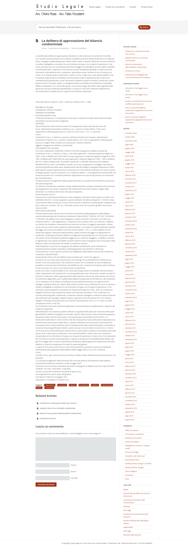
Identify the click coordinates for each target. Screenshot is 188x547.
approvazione (50, 385)
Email (73, 471)
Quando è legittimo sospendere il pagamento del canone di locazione (138, 110)
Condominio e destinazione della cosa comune (57, 403)
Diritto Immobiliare (79, 48)
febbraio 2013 (130, 366)
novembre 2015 (131, 248)
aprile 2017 (129, 202)
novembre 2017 (131, 183)
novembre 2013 (131, 332)
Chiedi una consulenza (115, 7)
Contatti (132, 7)
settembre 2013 (131, 339)
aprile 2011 (129, 381)
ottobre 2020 (130, 137)
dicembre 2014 (130, 286)
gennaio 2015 (130, 282)
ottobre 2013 (130, 335)
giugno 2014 (129, 305)
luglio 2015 (129, 259)
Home (44, 48)
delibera (95, 385)
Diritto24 (126, 506)
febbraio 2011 (130, 389)
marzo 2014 (129, 316)
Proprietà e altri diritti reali (135, 456)
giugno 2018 (129, 160)
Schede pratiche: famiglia (134, 467)
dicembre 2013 (130, 328)
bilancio (73, 385)
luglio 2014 (129, 301)
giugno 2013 (129, 351)
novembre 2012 (131, 378)
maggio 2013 (130, 355)
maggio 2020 (130, 152)
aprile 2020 (129, 156)
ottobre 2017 (130, 186)
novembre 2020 (131, 133)
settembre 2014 (131, 297)
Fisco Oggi (127, 510)
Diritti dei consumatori (133, 438)
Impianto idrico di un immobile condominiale (56, 408)
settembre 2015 (131, 255)
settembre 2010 (131, 408)
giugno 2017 (129, 194)
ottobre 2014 (130, 293)
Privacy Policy (146, 7)
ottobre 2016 (130, 225)
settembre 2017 (131, 190)
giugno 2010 (129, 419)
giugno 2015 (129, 263)
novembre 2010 (131, 400)
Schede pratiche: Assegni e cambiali (138, 463)
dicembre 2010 (130, 397)
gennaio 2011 (130, 393)
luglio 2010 (129, 416)
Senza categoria (131, 471)
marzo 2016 (129, 236)
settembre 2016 (131, 229)
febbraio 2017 (130, 209)
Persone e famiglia (132, 452)
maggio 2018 (130, 164)
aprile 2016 (129, 232)
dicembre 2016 (130, 217)
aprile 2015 (129, 271)
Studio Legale (95, 7)
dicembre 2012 (130, 374)
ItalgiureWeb (128, 527)
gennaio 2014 (130, 324)
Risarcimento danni (132, 460)
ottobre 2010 (130, 404)
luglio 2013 (129, 347)
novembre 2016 (131, 221)
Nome (74, 465)
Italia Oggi (127, 531)
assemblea (62, 385)
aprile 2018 (129, 167)
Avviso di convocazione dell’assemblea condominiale (59, 413)
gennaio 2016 (130, 244)
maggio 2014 (130, 309)
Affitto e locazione (131, 430)
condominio (84, 385)
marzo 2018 (129, 171)
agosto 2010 (129, 412)
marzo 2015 (129, 274)
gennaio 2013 (130, 370)
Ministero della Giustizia (132, 535)
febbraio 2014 (130, 320)
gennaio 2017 (130, 213)
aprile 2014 (129, 313)
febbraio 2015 (130, 278)
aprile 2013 (129, 358)
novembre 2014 (131, 290)
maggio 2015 (130, 267)
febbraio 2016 (130, 240)
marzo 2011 (129, 385)
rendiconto (49, 388)
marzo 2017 (129, 206)
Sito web (74, 478)
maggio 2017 (130, 198)
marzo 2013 (129, 362)
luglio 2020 (129, 144)
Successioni (129, 475)
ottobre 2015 (130, 251)
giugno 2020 (129, 148)
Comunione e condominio (58, 48)
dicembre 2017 (130, 179)
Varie (127, 479)
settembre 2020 (131, 141)
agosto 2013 (129, 343)
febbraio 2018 (130, 175)
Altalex (125, 489)
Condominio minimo (46, 418)
